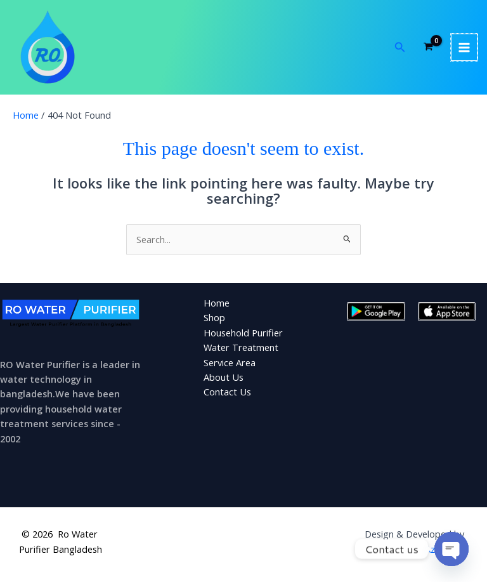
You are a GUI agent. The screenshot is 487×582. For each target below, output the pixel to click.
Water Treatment (241, 347)
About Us (224, 377)
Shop (214, 317)
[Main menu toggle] (464, 47)
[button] (400, 47)
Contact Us (227, 391)
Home (217, 302)
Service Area (230, 362)
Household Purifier (243, 332)
